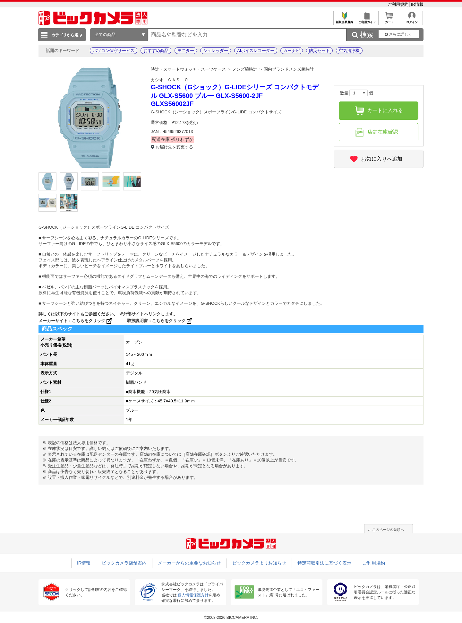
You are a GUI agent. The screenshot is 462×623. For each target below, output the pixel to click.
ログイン (411, 20)
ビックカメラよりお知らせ (259, 563)
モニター (185, 50)
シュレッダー (215, 50)
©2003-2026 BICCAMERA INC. (231, 617)
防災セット (319, 50)
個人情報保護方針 (193, 595)
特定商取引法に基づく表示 (324, 563)
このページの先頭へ (388, 529)
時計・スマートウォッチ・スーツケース (188, 69)
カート (389, 20)
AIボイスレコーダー (255, 50)
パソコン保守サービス (113, 50)
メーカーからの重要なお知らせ (189, 563)
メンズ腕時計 (244, 69)
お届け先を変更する (174, 147)
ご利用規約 (399, 4)
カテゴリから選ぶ (66, 35)
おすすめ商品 (155, 50)
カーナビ (291, 50)
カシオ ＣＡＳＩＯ (169, 79)
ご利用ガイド (366, 20)
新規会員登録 (344, 20)
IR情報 (417, 4)
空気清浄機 (349, 50)
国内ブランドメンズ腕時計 (289, 69)
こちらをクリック (92, 320)
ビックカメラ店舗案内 (124, 563)
